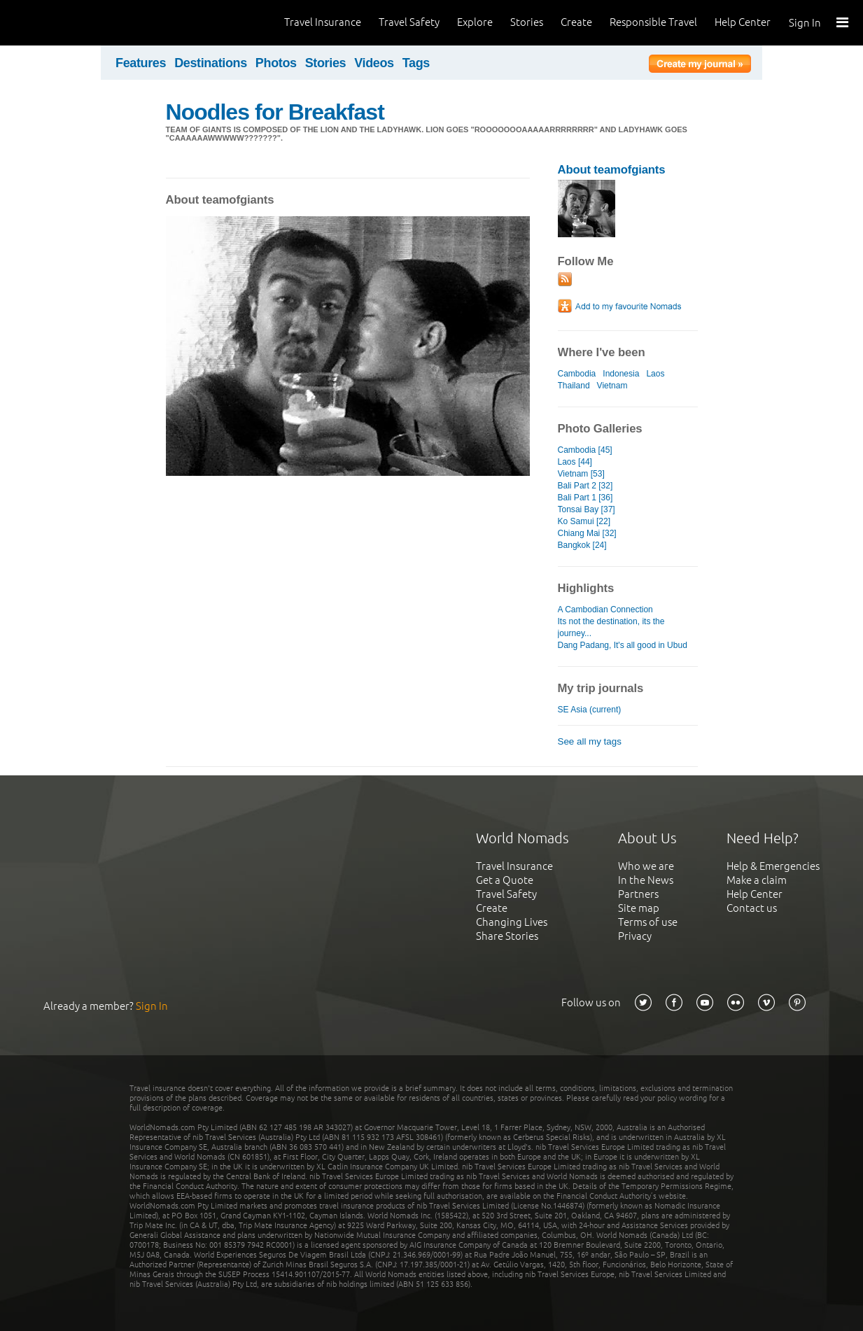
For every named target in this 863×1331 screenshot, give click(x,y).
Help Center (743, 22)
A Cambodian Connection (605, 609)
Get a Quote (504, 880)
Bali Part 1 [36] (585, 497)
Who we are (646, 866)
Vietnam (612, 385)
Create (576, 22)
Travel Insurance (322, 22)
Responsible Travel (653, 22)
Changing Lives (511, 922)
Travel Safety (409, 22)
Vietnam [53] (581, 474)
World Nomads (73, 22)
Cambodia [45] (585, 450)
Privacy (635, 936)
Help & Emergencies (773, 866)
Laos (655, 374)
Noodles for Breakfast (275, 112)
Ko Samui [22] (584, 521)
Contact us (752, 908)
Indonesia (621, 374)
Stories (526, 22)
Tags (416, 63)
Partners (638, 894)
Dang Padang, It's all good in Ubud (622, 645)
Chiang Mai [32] (587, 533)
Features (140, 63)
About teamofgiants (612, 169)
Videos (374, 63)
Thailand (574, 385)
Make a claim (757, 880)
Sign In (805, 23)
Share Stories (507, 936)
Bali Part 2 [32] (585, 486)
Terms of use (648, 922)
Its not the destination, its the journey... (611, 627)
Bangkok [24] (582, 545)
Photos (276, 63)
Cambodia (577, 374)
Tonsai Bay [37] (586, 509)
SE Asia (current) (590, 709)
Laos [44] (575, 462)
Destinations (210, 63)
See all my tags (590, 741)
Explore (475, 22)
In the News (645, 880)
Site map (638, 908)
